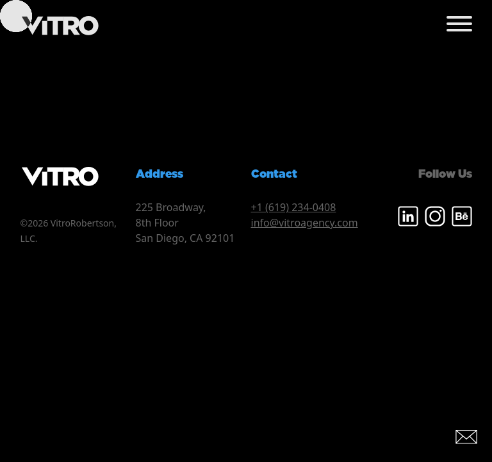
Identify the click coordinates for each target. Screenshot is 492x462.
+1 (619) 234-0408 (293, 207)
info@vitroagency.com (304, 223)
